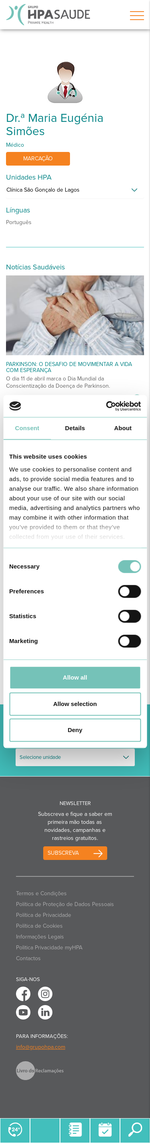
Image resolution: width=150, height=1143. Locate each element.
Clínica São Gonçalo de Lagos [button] (43, 189)
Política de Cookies (39, 925)
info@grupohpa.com (40, 1047)
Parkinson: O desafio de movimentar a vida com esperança (69, 367)
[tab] (75, 192)
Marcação (38, 158)
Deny (75, 729)
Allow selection (75, 703)
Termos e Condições (41, 893)
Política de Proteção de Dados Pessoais (65, 904)
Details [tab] (75, 428)
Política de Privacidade (43, 915)
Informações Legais (40, 936)
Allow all (75, 677)
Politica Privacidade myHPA (49, 947)
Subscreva (63, 853)
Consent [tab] (27, 428)
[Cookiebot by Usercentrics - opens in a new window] (107, 406)
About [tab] (123, 428)
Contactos (28, 958)
